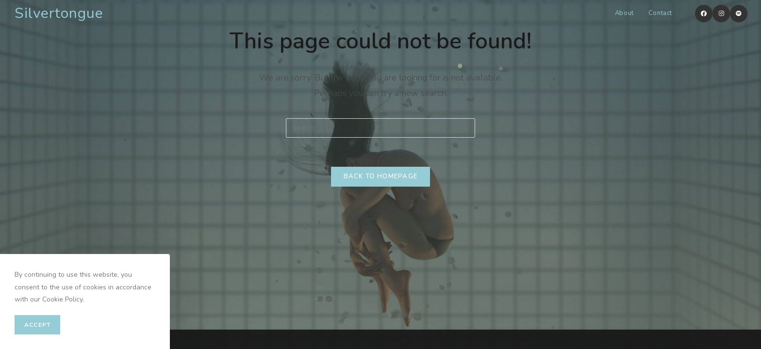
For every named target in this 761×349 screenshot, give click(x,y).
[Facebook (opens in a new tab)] (703, 13)
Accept (37, 325)
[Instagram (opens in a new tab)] (721, 13)
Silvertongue (59, 13)
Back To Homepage (381, 176)
